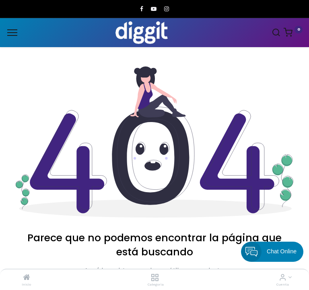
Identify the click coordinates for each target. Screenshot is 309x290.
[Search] (276, 33)
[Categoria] (155, 278)
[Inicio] (26, 278)
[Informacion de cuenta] (282, 278)
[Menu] (12, 32)
